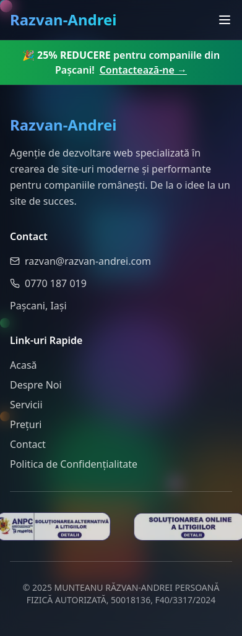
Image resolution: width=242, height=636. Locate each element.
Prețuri (25, 424)
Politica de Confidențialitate (73, 464)
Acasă (23, 365)
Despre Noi (36, 385)
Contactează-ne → (143, 70)
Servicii (26, 404)
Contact (28, 444)
